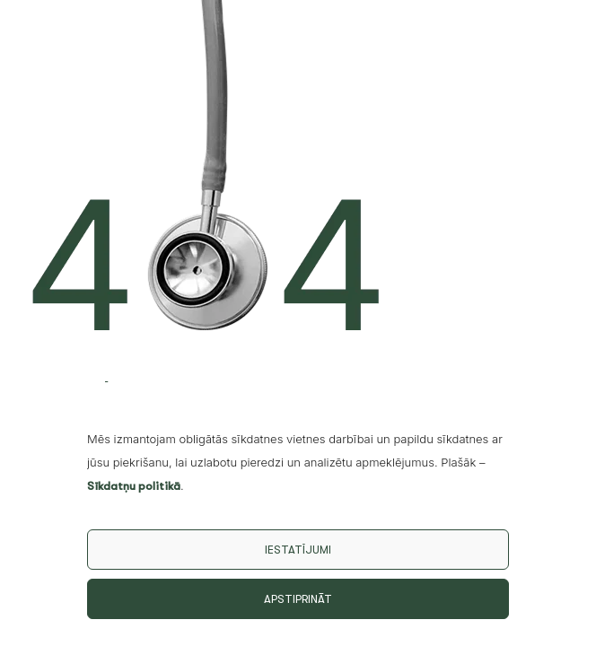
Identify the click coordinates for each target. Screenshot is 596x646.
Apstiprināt (298, 599)
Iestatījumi (298, 549)
